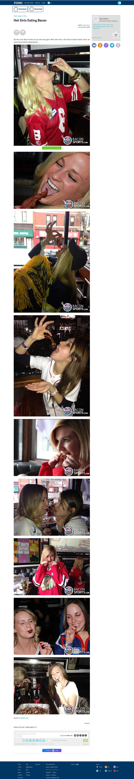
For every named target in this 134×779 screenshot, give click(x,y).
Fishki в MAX (51, 750)
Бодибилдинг (29, 767)
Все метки (20, 777)
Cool (44, 3)
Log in (62, 735)
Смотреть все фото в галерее (51, 148)
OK (108, 767)
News (19, 764)
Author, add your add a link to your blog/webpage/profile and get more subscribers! (103, 26)
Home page (18, 16)
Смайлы (54, 772)
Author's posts (97, 38)
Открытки (37, 764)
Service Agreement (50, 764)
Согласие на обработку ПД (52, 777)
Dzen (117, 770)
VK (100, 770)
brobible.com (23, 718)
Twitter (100, 767)
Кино (27, 769)
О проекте (53, 775)
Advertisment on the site (52, 769)
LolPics (19, 767)
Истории (28, 775)
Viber (117, 767)
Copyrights (48, 772)
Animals (20, 775)
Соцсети (28, 772)
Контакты (48, 775)
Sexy (25, 16)
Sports (19, 772)
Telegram (110, 770)
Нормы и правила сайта (52, 767)
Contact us (74, 764)
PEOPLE (37, 3)
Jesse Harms (103, 19)
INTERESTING (29, 3)
